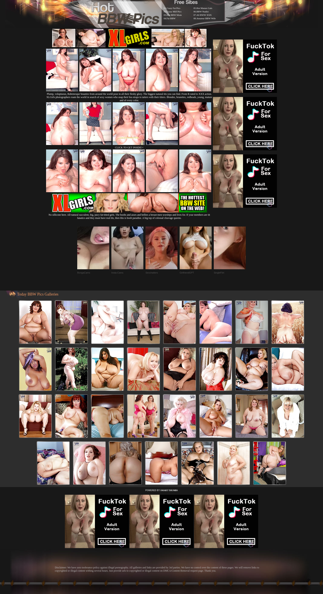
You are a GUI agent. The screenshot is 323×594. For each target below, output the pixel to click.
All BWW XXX (204, 15)
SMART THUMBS (169, 490)
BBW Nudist (202, 11)
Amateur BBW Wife (206, 18)
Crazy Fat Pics (173, 8)
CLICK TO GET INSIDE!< (129, 147)
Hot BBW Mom (174, 15)
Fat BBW (171, 18)
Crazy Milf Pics (174, 11)
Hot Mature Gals (204, 8)
